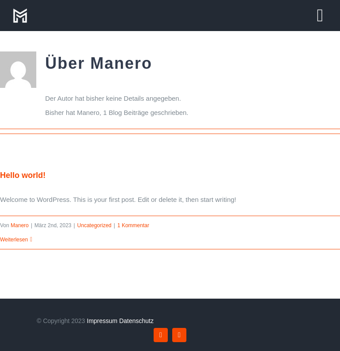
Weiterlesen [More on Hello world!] (14, 240)
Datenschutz (136, 320)
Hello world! (23, 175)
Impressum (102, 320)
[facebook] (161, 335)
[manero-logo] (20, 10)
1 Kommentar (133, 225)
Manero (20, 225)
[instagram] (179, 335)
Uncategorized (94, 225)
